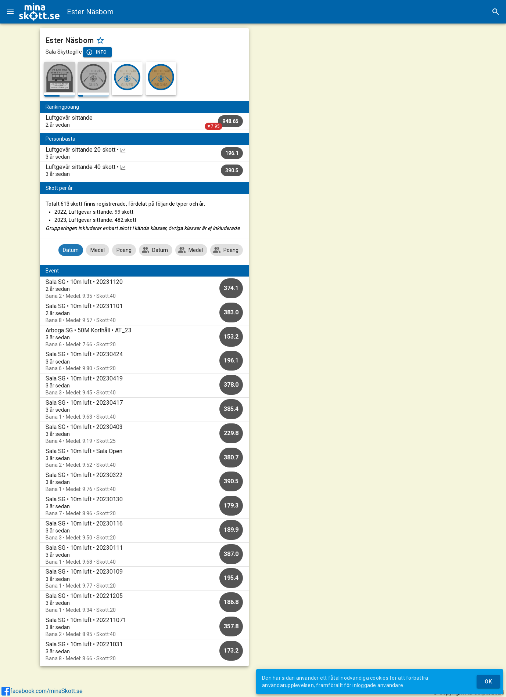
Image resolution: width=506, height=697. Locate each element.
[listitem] (144, 121)
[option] (144, 289)
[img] (39, 12)
